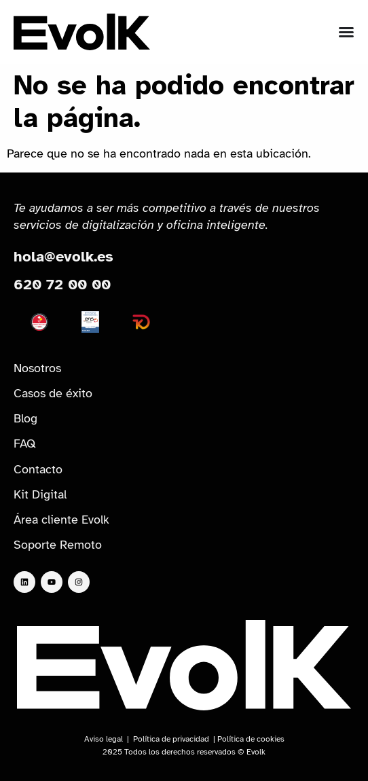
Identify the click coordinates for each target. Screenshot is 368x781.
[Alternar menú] (346, 32)
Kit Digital (40, 494)
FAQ (25, 443)
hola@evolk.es (63, 256)
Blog (25, 418)
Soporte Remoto (58, 544)
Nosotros (37, 368)
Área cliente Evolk (61, 519)
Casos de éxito (53, 393)
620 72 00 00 (62, 284)
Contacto (38, 469)
